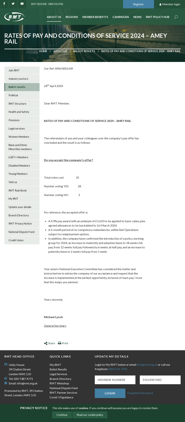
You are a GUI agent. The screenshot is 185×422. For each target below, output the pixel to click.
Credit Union (16, 240)
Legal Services (58, 374)
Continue (62, 414)
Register (138, 4)
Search (176, 17)
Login (110, 393)
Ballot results (84, 51)
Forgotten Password (140, 393)
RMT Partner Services (63, 392)
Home (43, 51)
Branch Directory (19, 215)
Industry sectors (18, 78)
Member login (169, 4)
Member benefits (95, 17)
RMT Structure (17, 103)
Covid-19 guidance (61, 397)
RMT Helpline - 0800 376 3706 (47, 4)
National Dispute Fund (21, 231)
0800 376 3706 (117, 369)
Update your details (20, 207)
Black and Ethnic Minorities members (20, 147)
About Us (54, 17)
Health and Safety (19, 111)
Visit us (13, 182)
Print (63, 343)
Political (13, 95)
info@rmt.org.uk (27, 383)
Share (49, 343)
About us (60, 51)
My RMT (13, 198)
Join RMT (14, 70)
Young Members (18, 173)
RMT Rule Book (18, 190)
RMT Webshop (59, 383)
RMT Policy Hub (157, 17)
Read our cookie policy (90, 414)
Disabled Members (19, 165)
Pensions (14, 120)
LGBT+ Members (18, 157)
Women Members (19, 136)
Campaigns (120, 17)
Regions (72, 17)
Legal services (17, 128)
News (137, 17)
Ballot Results (58, 369)
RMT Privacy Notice (20, 223)
